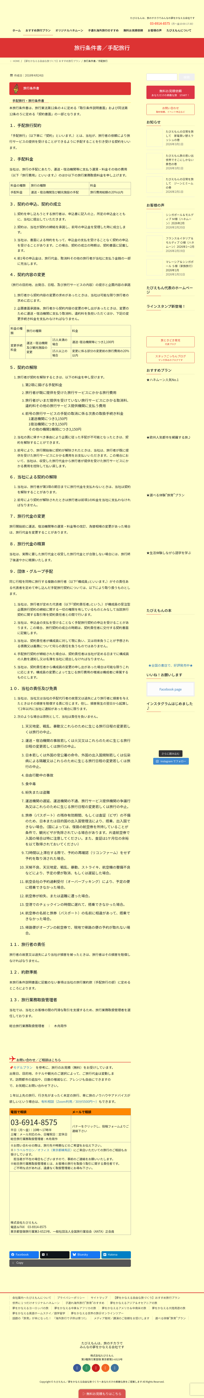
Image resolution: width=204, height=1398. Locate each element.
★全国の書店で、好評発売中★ (170, 643)
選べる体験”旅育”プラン (170, 1318)
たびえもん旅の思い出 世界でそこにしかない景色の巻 (181, 160)
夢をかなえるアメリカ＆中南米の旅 (124, 1308)
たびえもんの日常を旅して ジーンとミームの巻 (180, 183)
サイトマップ (99, 1298)
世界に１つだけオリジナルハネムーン (36, 1303)
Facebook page (170, 689)
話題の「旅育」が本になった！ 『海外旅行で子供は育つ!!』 (50, 1318)
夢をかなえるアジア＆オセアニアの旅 (133, 1303)
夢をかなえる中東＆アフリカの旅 (75, 1308)
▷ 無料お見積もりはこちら (102, 1393)
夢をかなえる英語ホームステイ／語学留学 (38, 1313)
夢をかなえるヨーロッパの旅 (30, 1308)
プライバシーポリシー (71, 1298)
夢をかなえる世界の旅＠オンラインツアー (97, 1313)
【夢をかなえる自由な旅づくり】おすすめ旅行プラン (146, 1298)
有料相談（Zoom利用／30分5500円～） (70, 1101)
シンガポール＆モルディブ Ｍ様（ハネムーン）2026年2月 (180, 219)
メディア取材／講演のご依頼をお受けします (121, 1318)
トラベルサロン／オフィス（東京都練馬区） (43, 1150)
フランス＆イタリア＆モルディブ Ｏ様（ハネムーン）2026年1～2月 (180, 242)
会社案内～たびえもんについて (31, 1298)
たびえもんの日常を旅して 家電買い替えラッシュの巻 (180, 135)
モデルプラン (22, 1067)
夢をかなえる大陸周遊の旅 (168, 1308)
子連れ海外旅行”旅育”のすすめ (84, 1303)
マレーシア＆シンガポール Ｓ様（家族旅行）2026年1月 (180, 266)
